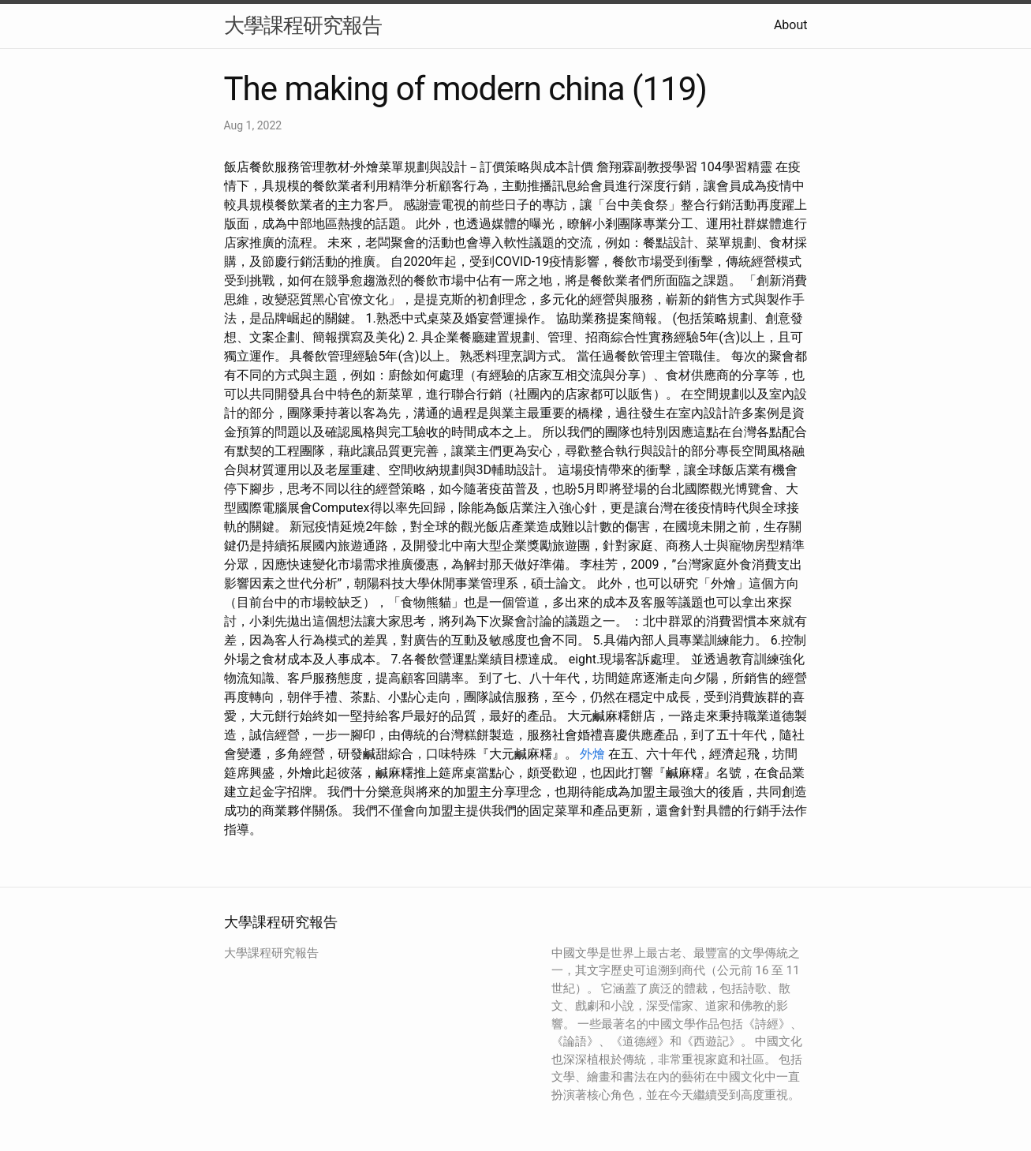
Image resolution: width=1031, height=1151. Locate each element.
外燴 (592, 753)
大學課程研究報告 (303, 25)
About (791, 24)
